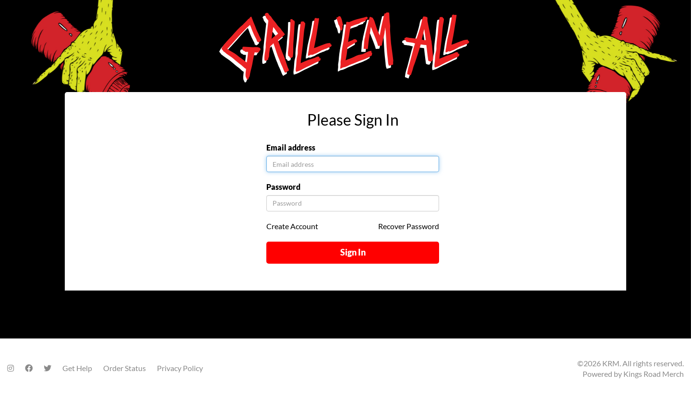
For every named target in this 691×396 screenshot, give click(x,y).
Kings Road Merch (653, 373)
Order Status (124, 368)
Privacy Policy (180, 368)
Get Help (77, 368)
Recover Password (408, 226)
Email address (290, 147)
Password (283, 186)
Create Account (292, 226)
